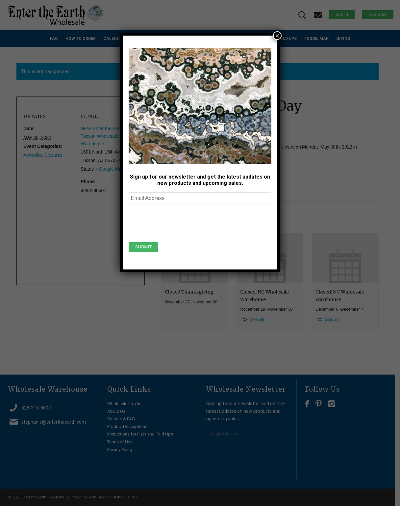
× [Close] (277, 35)
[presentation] (179, 222)
